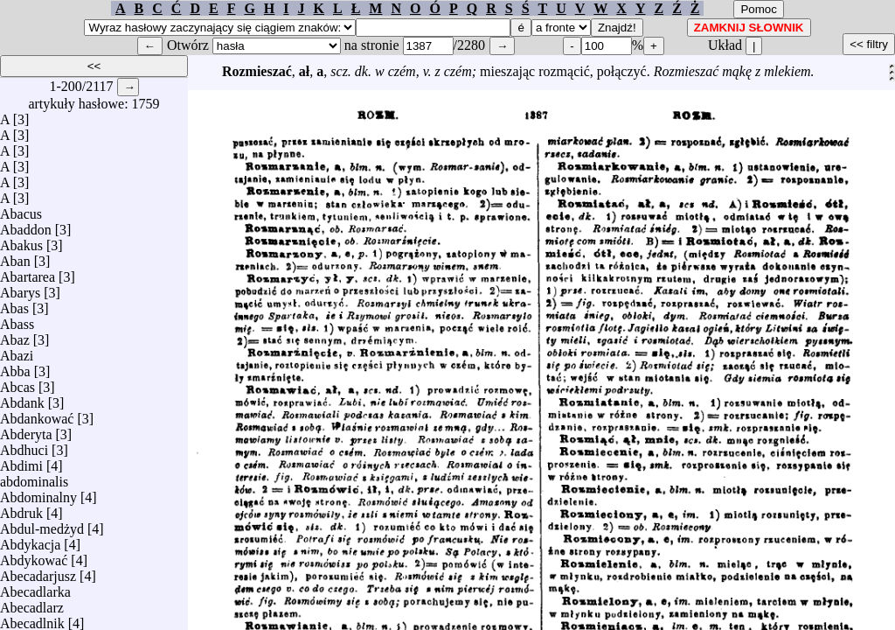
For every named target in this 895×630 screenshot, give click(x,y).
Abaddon (26, 225)
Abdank (22, 398)
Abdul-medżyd (42, 524)
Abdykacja (30, 540)
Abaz (15, 335)
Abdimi (21, 461)
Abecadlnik (32, 619)
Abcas (17, 382)
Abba (15, 367)
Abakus (21, 241)
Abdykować (33, 556)
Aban (15, 256)
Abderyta (26, 430)
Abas (14, 304)
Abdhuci (24, 445)
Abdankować (36, 414)
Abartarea (27, 272)
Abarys (20, 288)
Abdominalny (38, 493)
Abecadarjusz (38, 571)
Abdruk (21, 508)
